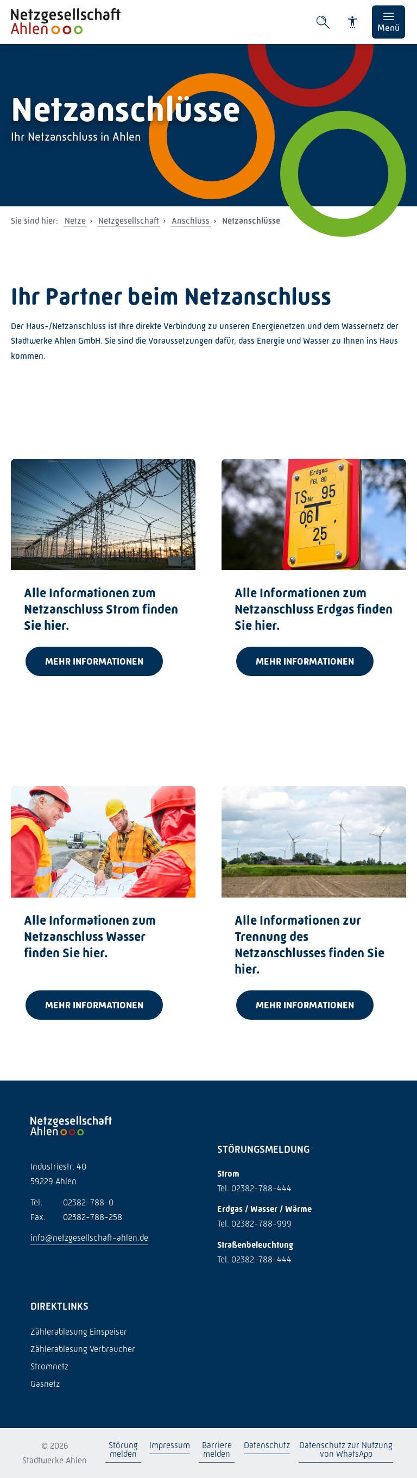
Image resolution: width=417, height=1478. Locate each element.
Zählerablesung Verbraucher (82, 1349)
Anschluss (191, 221)
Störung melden (122, 1449)
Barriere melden (217, 1449)
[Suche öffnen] (323, 22)
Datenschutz (267, 1445)
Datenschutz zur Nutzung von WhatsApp (346, 1449)
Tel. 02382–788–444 (254, 1259)
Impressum (169, 1445)
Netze (75, 221)
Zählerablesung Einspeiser (78, 1332)
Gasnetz (45, 1384)
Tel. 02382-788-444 (254, 1188)
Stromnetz (49, 1366)
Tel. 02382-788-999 (254, 1223)
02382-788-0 (71, 1202)
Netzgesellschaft (128, 221)
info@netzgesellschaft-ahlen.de (89, 1238)
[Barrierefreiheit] (352, 22)
